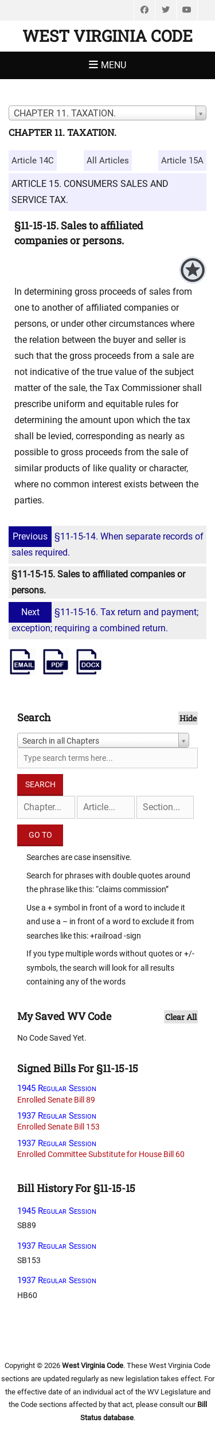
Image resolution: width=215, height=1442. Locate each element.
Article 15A (182, 160)
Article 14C (32, 160)
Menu (113, 65)
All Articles (108, 160)
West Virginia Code (107, 35)
